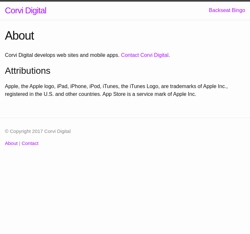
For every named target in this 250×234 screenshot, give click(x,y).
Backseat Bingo (227, 10)
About (11, 143)
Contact (29, 143)
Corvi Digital (25, 10)
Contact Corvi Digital (145, 55)
